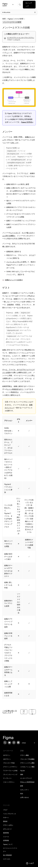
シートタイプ (15, 233)
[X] (5, 742)
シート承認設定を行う (15, 389)
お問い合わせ (24, 797)
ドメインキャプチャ (13, 262)
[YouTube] (9, 742)
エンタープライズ (26, 778)
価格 (21, 774)
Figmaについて (8, 844)
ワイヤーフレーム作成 (10, 770)
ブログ (5, 810)
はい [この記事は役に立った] (24, 712)
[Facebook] (18, 742)
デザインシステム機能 (27, 763)
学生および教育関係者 (27, 782)
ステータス (6, 859)
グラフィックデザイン (10, 767)
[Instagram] (14, 742)
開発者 (5, 821)
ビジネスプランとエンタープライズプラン (20, 37)
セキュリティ (24, 790)
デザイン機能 (24, 755)
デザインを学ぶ (8, 825)
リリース (6, 837)
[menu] (28, 743)
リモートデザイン (8, 782)
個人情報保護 (7, 855)
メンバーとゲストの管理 (12, 22)
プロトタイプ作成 (8, 763)
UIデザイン (6, 755)
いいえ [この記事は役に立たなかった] (32, 711)
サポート (6, 817)
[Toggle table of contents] (19, 12)
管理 (4, 19)
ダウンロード (7, 829)
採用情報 (6, 840)
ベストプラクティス (9, 814)
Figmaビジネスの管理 (15, 19)
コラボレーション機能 (27, 767)
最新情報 (6, 833)
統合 (21, 793)
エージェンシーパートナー (10, 849)
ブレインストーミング (10, 774)
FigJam (22, 770)
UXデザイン (7, 759)
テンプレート (7, 778)
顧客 (21, 786)
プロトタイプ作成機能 (27, 759)
